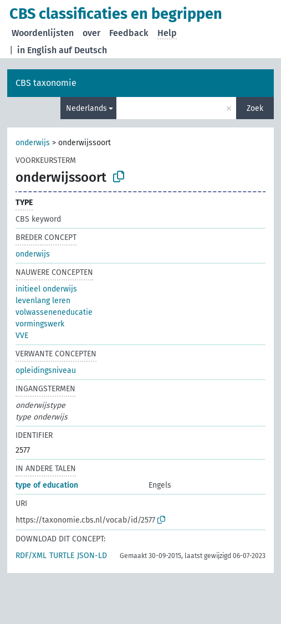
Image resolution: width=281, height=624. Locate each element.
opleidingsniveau (46, 370)
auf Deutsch (83, 50)
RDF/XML (31, 555)
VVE (22, 335)
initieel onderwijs (46, 289)
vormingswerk (40, 324)
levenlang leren (43, 300)
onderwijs (33, 142)
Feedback (129, 33)
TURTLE (61, 555)
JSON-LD (92, 555)
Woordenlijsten (43, 33)
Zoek (255, 108)
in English (37, 50)
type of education (47, 485)
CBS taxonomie (46, 83)
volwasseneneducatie (54, 312)
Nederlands (86, 108)
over (91, 33)
